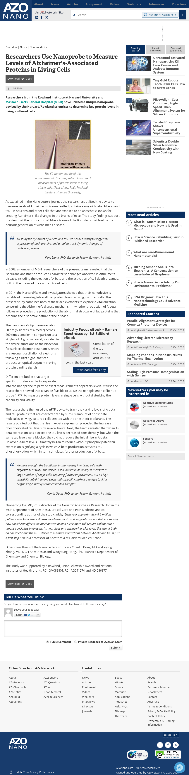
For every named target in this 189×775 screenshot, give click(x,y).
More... (180, 4)
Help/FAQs (121, 706)
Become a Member (159, 687)
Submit (115, 647)
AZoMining (15, 701)
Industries (121, 701)
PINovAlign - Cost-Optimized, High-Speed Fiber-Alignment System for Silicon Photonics (169, 104)
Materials (120, 692)
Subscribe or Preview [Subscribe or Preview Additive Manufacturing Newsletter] (155, 398)
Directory (87, 706)
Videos (86, 692)
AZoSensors (51, 677)
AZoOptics (15, 692)
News (23, 47)
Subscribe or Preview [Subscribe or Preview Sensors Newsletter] (155, 434)
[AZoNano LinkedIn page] (36, 18)
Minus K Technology (145, 356)
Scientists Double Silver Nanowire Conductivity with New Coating (166, 143)
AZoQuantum (52, 682)
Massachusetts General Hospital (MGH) (34, 102)
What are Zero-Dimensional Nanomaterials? (152, 250)
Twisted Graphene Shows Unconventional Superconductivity (169, 122)
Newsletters (154, 692)
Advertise (153, 701)
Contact (152, 697)
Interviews (88, 701)
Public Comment (60, 642)
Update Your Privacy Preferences (31, 770)
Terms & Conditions (159, 706)
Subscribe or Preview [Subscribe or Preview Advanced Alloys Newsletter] (155, 416)
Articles (86, 682)
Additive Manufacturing (158, 394)
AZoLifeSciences (53, 697)
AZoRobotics (16, 682)
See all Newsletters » (141, 447)
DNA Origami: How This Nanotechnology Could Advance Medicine (155, 296)
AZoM (12, 677)
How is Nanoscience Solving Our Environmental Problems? (155, 279)
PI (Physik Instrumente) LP (149, 325)
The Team (121, 716)
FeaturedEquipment (176, 49)
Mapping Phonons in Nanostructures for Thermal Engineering (155, 349)
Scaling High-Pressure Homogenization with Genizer (153, 365)
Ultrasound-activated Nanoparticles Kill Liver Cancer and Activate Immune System (168, 64)
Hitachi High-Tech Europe (148, 338)
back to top (171, 734)
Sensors (148, 430)
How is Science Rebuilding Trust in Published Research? (157, 235)
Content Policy (156, 716)
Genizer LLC (141, 372)
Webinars (88, 697)
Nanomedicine (39, 47)
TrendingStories (135, 49)
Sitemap (120, 711)
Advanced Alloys (153, 412)
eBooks (119, 682)
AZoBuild (14, 697)
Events (119, 687)
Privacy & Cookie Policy (161, 711)
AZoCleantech (17, 687)
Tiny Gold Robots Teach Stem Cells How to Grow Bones (168, 82)
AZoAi (47, 687)
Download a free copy (90, 370)
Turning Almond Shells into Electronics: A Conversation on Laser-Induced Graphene (159, 266)
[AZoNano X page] (46, 18)
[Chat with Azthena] (179, 767)
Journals (87, 711)
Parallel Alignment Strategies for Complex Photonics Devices (150, 318)
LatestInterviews (155, 49)
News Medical (52, 692)
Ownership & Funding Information (161, 722)
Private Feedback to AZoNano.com (100, 642)
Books (118, 677)
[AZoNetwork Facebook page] (41, 18)
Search (151, 682)
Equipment (89, 687)
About (151, 677)
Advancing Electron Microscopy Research (155, 332)
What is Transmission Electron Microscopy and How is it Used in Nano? (156, 222)
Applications (122, 697)
